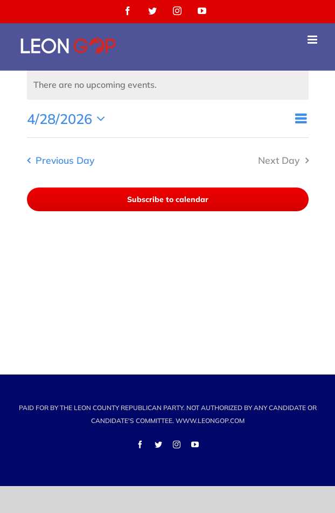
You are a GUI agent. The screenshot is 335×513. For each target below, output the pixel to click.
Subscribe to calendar (167, 199)
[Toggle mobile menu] (313, 39)
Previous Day (65, 160)
